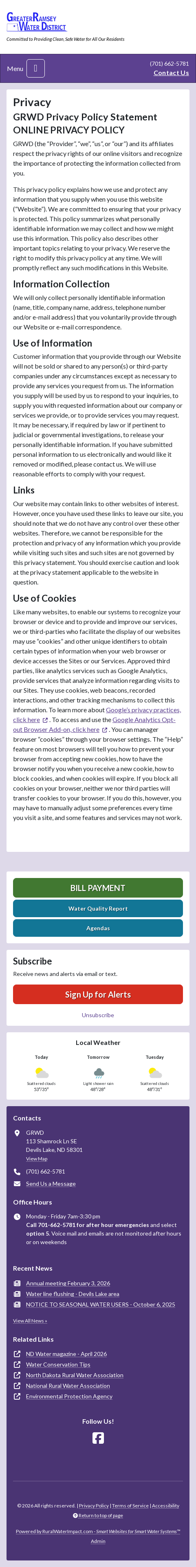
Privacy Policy (94, 1506)
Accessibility (165, 1506)
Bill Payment (98, 888)
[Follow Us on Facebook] (98, 1438)
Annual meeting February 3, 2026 (68, 1283)
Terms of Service (130, 1506)
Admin (98, 1541)
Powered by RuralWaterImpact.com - (98, 1531)
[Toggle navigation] (35, 68)
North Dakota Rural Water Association (74, 1374)
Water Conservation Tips (58, 1364)
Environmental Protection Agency (69, 1396)
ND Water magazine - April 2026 (66, 1353)
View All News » (30, 1321)
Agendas (98, 928)
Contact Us (171, 72)
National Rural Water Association (68, 1385)
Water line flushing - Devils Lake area (72, 1293)
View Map (36, 1159)
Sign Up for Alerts (98, 994)
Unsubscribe (98, 1014)
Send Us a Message (51, 1183)
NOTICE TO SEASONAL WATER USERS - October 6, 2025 (100, 1304)
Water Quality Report (98, 908)
